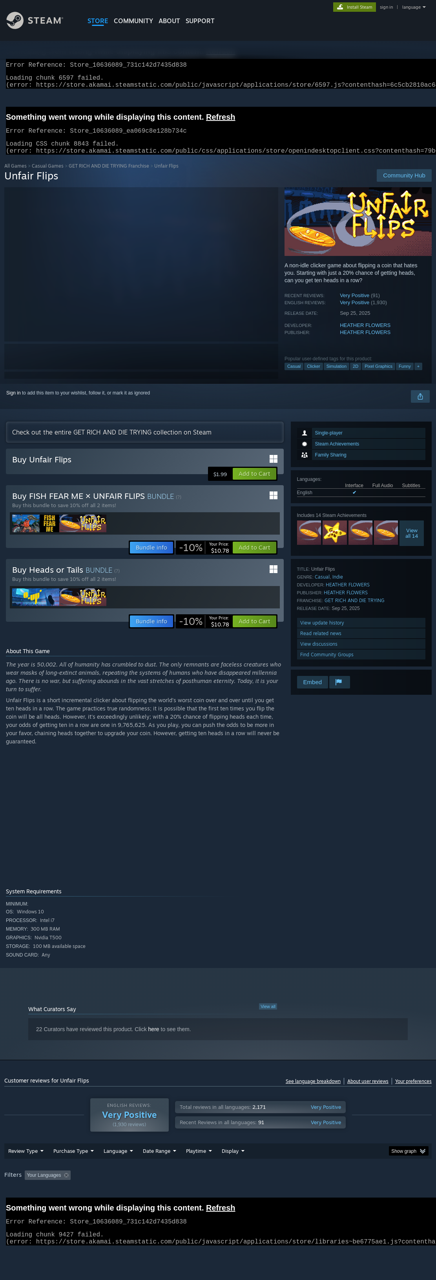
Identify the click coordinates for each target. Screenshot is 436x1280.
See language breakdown (313, 1091)
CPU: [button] (346, 1195)
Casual (294, 375)
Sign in (13, 402)
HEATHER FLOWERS (365, 335)
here (153, 1038)
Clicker (313, 375)
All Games (15, 175)
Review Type (23, 1171)
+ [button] (418, 375)
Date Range (156, 1171)
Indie (337, 586)
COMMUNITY (133, 21)
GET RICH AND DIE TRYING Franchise (109, 175)
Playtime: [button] (183, 1195)
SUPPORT (200, 21)
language (411, 7)
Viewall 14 (411, 542)
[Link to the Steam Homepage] (40, 27)
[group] (218, 1201)
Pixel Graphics (378, 375)
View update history (322, 632)
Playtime (196, 1171)
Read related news (320, 643)
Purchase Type (70, 1171)
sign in (386, 7)
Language (115, 1171)
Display (230, 1171)
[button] (254, 483)
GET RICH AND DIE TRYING (355, 610)
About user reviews (368, 1091)
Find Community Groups (327, 664)
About (169, 21)
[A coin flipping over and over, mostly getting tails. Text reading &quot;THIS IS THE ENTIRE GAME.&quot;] (127, 818)
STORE (98, 21)
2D (355, 375)
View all (268, 1015)
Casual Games (48, 175)
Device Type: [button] (19, 1206)
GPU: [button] (372, 1195)
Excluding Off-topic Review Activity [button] (123, 1195)
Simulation (337, 375)
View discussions (318, 653)
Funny (405, 375)
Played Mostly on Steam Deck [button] (240, 1195)
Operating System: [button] (305, 1195)
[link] (204, 557)
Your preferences (413, 1091)
